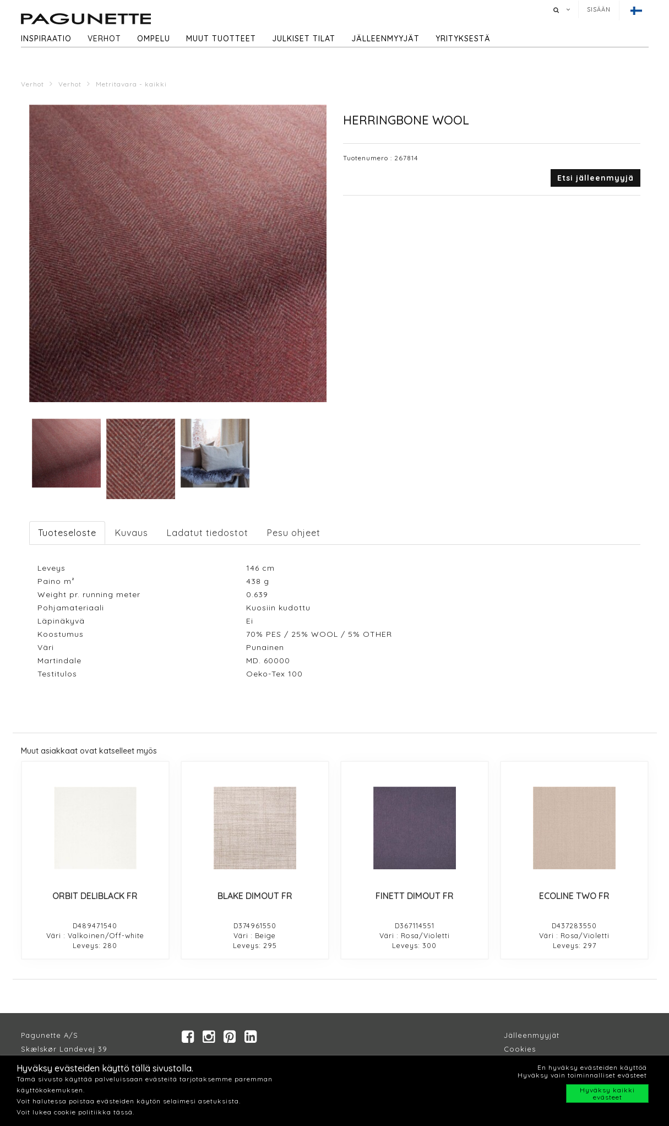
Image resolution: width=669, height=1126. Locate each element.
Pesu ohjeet (293, 532)
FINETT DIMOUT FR (415, 895)
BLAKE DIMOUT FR (254, 895)
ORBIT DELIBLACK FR (95, 895)
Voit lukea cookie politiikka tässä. (75, 1112)
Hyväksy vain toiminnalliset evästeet (582, 1075)
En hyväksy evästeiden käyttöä (592, 1067)
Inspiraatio (46, 39)
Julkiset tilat (303, 39)
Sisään (599, 9)
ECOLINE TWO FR (574, 895)
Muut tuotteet (221, 39)
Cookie (518, 1048)
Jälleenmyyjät (385, 39)
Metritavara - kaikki (131, 84)
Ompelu (153, 39)
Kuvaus (131, 532)
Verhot (104, 39)
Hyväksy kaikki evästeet (607, 1093)
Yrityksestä (463, 39)
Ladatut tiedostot (207, 532)
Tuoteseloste (67, 532)
